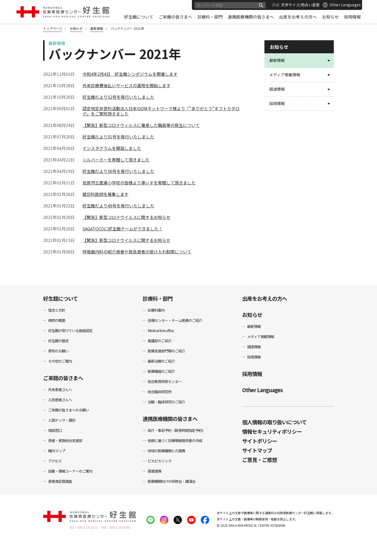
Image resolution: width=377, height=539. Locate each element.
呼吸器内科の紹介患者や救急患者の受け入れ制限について (136, 251)
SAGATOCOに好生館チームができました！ (122, 228)
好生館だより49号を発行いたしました (118, 205)
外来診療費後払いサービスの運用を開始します (126, 85)
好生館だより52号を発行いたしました (118, 97)
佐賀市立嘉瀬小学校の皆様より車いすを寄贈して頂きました (139, 182)
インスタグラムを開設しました (111, 148)
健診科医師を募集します (105, 194)
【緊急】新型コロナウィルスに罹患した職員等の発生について (141, 125)
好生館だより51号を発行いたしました (118, 136)
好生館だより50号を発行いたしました (118, 171)
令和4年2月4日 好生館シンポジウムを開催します (130, 74)
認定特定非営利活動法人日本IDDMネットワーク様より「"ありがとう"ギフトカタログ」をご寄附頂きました (161, 111)
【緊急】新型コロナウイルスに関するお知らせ (126, 217)
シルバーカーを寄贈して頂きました (115, 159)
